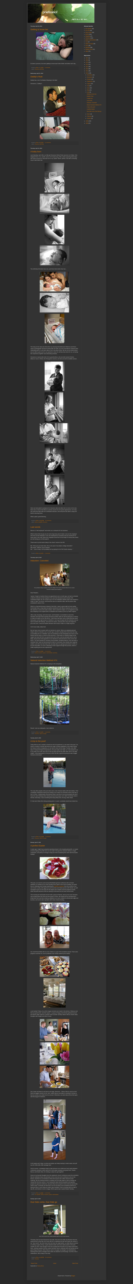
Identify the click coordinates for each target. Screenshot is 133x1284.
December (90, 75)
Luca (86, 41)
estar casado (88, 32)
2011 (87, 71)
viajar (86, 51)
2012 (87, 68)
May (88, 90)
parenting (42, 69)
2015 (87, 62)
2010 (87, 73)
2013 (87, 66)
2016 (87, 60)
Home (54, 1263)
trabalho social (89, 49)
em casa (87, 30)
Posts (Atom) (40, 1266)
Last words (35, 527)
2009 (87, 121)
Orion (86, 45)
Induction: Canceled (39, 561)
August (89, 83)
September (90, 81)
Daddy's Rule (36, 76)
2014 (87, 64)
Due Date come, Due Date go (43, 1202)
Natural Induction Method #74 (43, 660)
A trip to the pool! (38, 741)
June (88, 88)
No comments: (48, 1257)
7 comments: (48, 836)
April (88, 92)
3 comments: (48, 67)
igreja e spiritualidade (47, 652)
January (89, 118)
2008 (87, 123)
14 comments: (48, 520)
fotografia (40, 522)
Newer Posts (34, 1263)
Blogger (73, 1275)
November (90, 77)
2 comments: (48, 553)
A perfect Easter (37, 846)
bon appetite (37, 1194)
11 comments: (48, 142)
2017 (87, 58)
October (89, 79)
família (36, 522)
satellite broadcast (59, 886)
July (88, 85)
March (89, 114)
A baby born (35, 151)
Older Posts (75, 1263)
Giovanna (37, 69)
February (89, 116)
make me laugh (43, 733)
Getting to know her (39, 29)
